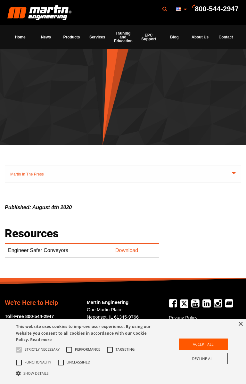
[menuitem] (39, 13)
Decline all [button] (203, 358)
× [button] (240, 324)
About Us (200, 37)
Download (126, 250)
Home (20, 37)
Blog (174, 37)
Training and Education (123, 37)
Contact (226, 37)
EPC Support (148, 37)
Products (71, 37)
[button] (85, 373)
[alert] (123, 351)
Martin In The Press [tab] (27, 174)
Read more (41, 339)
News (46, 37)
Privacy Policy (183, 317)
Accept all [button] (203, 344)
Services (97, 37)
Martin (39, 12)
